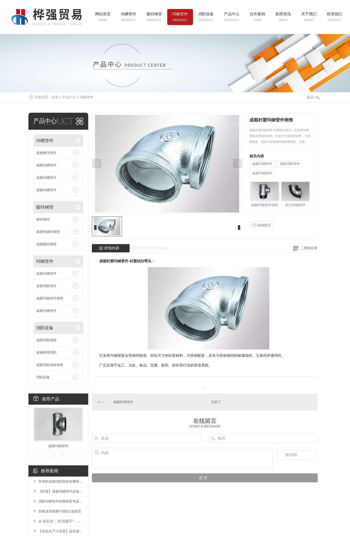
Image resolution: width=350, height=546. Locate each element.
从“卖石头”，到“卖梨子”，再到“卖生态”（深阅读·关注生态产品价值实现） (60, 521)
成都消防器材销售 (49, 365)
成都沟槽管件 (46, 165)
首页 (55, 97)
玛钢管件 (86, 97)
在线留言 (262, 225)
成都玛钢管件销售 (49, 298)
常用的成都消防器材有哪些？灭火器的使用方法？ (60, 481)
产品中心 (69, 97)
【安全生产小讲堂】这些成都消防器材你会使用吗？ (60, 531)
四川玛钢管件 (295, 205)
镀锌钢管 (44, 207)
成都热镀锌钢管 (48, 232)
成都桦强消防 (46, 352)
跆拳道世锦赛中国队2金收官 (59, 511)
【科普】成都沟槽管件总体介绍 (60, 491)
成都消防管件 (46, 286)
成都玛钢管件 (46, 273)
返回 (313, 97)
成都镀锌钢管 (46, 244)
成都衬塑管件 (123, 402)
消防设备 (44, 327)
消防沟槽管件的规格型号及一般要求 (60, 501)
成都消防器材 (46, 340)
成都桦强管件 (46, 153)
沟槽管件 (44, 140)
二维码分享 (309, 248)
